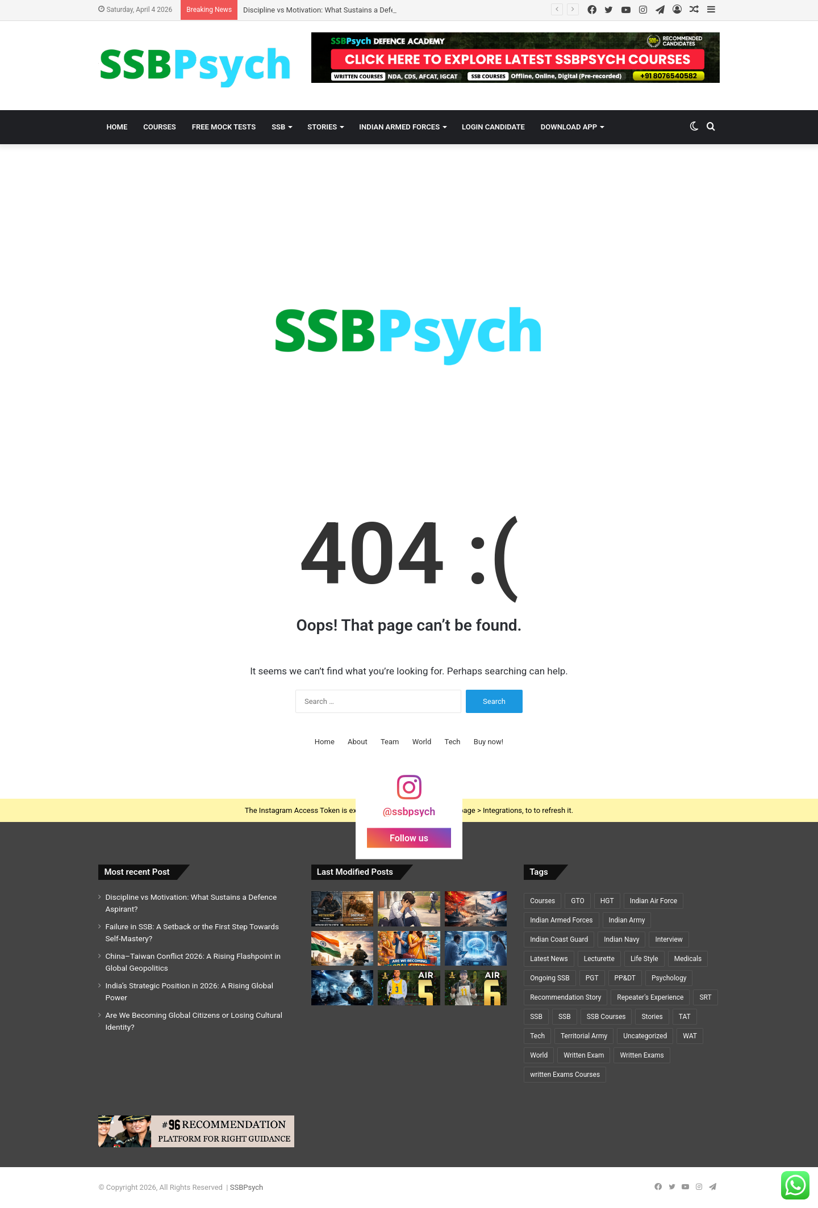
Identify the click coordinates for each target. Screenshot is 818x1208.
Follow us (409, 838)
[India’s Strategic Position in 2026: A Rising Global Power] (342, 948)
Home (116, 127)
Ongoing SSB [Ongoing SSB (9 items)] (549, 978)
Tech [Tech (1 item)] (537, 1036)
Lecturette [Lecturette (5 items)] (599, 959)
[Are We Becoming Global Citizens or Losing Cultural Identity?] (409, 948)
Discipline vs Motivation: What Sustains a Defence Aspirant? (341, 10)
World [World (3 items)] (539, 1055)
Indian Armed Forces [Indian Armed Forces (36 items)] (561, 920)
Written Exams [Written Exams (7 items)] (641, 1055)
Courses (159, 127)
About (358, 741)
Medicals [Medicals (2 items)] (688, 959)
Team (390, 741)
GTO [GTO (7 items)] (577, 901)
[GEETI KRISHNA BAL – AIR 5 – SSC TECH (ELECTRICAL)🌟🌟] (409, 987)
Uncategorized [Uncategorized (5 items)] (645, 1036)
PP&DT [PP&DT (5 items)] (625, 978)
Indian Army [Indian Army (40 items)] (627, 920)
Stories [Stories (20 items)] (651, 1017)
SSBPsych (246, 1187)
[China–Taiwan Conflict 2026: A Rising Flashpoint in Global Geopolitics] (476, 908)
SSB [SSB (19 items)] (536, 1017)
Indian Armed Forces (399, 127)
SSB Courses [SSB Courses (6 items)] (606, 1017)
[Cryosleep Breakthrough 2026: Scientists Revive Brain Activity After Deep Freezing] (476, 948)
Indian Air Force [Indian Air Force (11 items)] (653, 901)
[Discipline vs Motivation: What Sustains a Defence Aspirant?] (342, 908)
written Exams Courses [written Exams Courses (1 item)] (565, 1075)
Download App (569, 127)
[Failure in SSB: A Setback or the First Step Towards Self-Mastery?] (409, 908)
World (422, 741)
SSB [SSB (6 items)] (564, 1017)
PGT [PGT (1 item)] (592, 978)
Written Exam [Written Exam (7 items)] (584, 1055)
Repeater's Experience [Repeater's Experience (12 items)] (650, 997)
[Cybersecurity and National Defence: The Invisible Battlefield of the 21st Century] (342, 987)
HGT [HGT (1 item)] (607, 901)
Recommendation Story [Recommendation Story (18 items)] (565, 997)
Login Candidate (493, 127)
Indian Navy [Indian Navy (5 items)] (621, 939)
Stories (322, 127)
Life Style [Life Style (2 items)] (644, 959)
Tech (453, 741)
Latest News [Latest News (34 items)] (549, 959)
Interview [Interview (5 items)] (668, 939)
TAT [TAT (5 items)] (685, 1017)
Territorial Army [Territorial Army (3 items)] (584, 1036)
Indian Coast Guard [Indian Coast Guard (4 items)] (559, 939)
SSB (278, 127)
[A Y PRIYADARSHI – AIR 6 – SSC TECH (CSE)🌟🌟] (476, 987)
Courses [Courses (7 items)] (542, 901)
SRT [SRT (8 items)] (705, 997)
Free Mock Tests (224, 127)
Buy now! (488, 741)
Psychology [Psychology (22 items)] (669, 978)
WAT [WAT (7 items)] (690, 1036)
